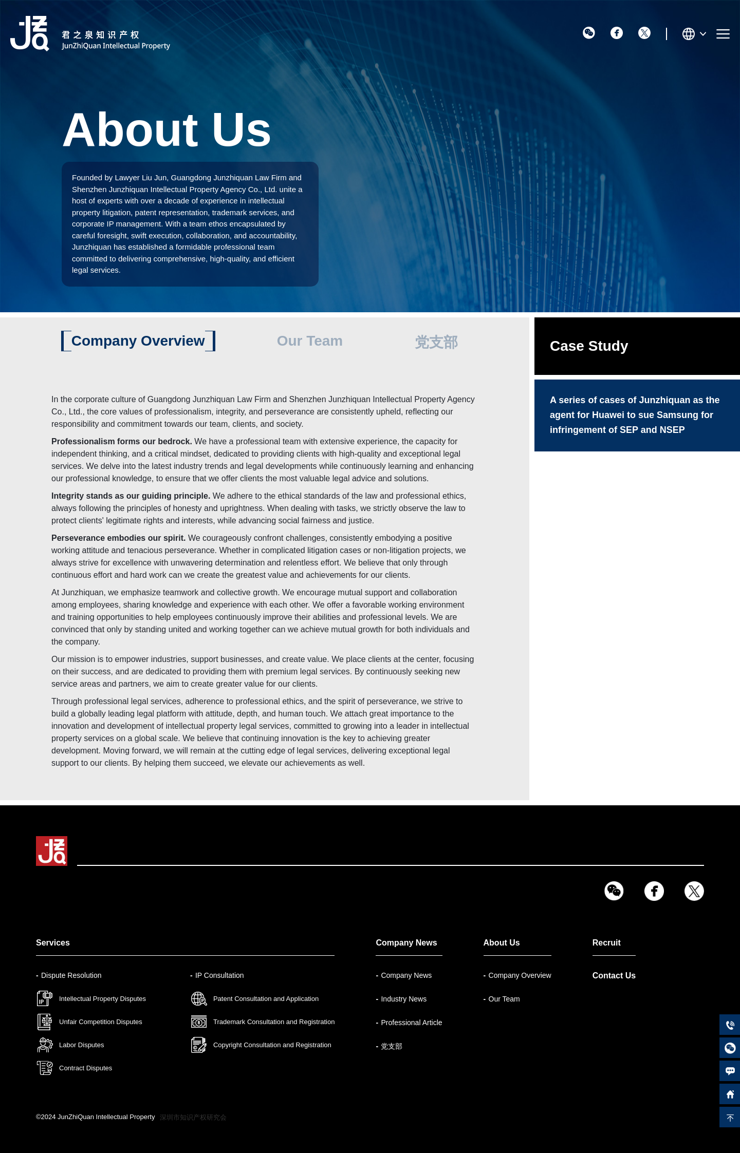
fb (616, 33)
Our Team (310, 341)
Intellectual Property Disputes (102, 999)
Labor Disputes (81, 1045)
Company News (406, 942)
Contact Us (614, 975)
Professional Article (411, 1022)
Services (53, 942)
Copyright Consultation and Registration (272, 1045)
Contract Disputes (85, 1068)
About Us (502, 942)
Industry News (404, 999)
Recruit (607, 942)
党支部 (436, 342)
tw (644, 33)
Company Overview (138, 341)
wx (589, 33)
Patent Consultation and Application (266, 999)
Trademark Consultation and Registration (274, 1022)
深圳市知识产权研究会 (193, 1117)
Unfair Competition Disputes (100, 1022)
